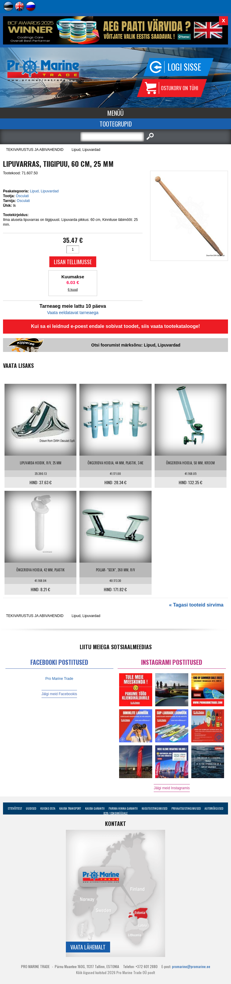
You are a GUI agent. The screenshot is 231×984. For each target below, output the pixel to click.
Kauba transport (70, 808)
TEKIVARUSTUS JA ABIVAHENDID (34, 150)
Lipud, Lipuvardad (86, 150)
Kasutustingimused (154, 808)
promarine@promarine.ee (191, 966)
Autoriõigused (214, 808)
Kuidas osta (47, 808)
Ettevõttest (15, 808)
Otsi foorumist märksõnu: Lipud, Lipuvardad (135, 345)
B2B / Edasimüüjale (115, 813)
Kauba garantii (95, 808)
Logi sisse (184, 67)
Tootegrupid (116, 123)
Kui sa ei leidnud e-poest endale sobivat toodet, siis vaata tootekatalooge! (115, 326)
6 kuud (73, 289)
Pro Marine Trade (59, 679)
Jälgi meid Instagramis (171, 788)
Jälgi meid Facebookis (59, 694)
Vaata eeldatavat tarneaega (72, 312)
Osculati (22, 196)
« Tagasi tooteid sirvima (196, 604)
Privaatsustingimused (186, 808)
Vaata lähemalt (88, 947)
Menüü (115, 113)
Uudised (31, 808)
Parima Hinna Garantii (123, 808)
